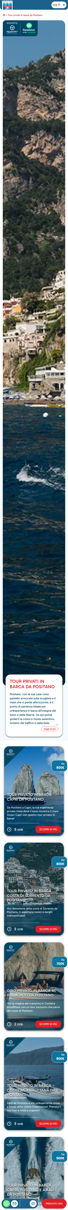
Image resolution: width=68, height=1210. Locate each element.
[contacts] (14, 1203)
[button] (59, 4)
